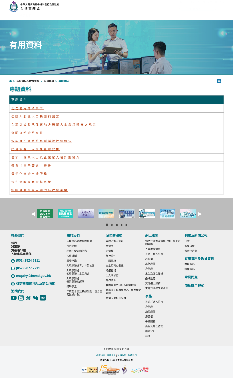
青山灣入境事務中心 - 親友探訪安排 (123, 292)
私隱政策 (121, 355)
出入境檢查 (112, 275)
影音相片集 (190, 250)
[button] (33, 214)
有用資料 (49, 81)
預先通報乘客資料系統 (31, 182)
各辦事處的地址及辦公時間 (33, 284)
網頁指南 (100, 355)
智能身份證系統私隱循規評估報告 (41, 141)
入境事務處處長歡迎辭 (79, 241)
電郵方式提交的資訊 (156, 288)
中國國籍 (111, 260)
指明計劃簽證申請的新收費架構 (39, 190)
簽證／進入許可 (115, 241)
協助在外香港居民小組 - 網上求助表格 (162, 243)
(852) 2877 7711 (25, 268)
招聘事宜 (72, 286)
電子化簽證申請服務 (29, 173)
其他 (147, 336)
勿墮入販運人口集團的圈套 (35, 116)
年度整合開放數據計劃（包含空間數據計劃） (84, 293)
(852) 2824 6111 (25, 261)
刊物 (187, 241)
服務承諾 (72, 260)
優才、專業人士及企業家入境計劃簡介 (46, 157)
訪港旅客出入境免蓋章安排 (35, 149)
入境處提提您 (152, 249)
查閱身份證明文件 (27, 132)
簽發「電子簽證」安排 (31, 165)
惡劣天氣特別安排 (116, 298)
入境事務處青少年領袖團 (81, 265)
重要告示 (111, 355)
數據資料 (189, 269)
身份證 (109, 245)
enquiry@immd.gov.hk (31, 276)
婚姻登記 (111, 270)
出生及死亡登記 (115, 265)
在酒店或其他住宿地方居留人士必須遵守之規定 (54, 124)
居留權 (109, 250)
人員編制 (72, 255)
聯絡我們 (132, 355)
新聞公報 (189, 245)
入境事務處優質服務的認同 (75, 280)
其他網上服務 (152, 283)
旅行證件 (111, 255)
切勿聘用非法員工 (27, 108)
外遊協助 (111, 280)
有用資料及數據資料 (27, 81)
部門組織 (72, 245)
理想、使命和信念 (77, 250)
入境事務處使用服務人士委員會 (78, 272)
